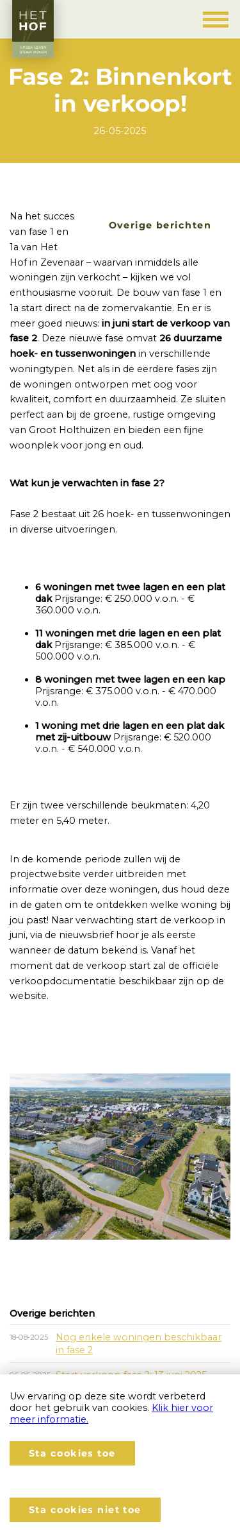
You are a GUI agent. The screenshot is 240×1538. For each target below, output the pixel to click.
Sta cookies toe (72, 1453)
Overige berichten (160, 225)
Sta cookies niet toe (85, 1510)
